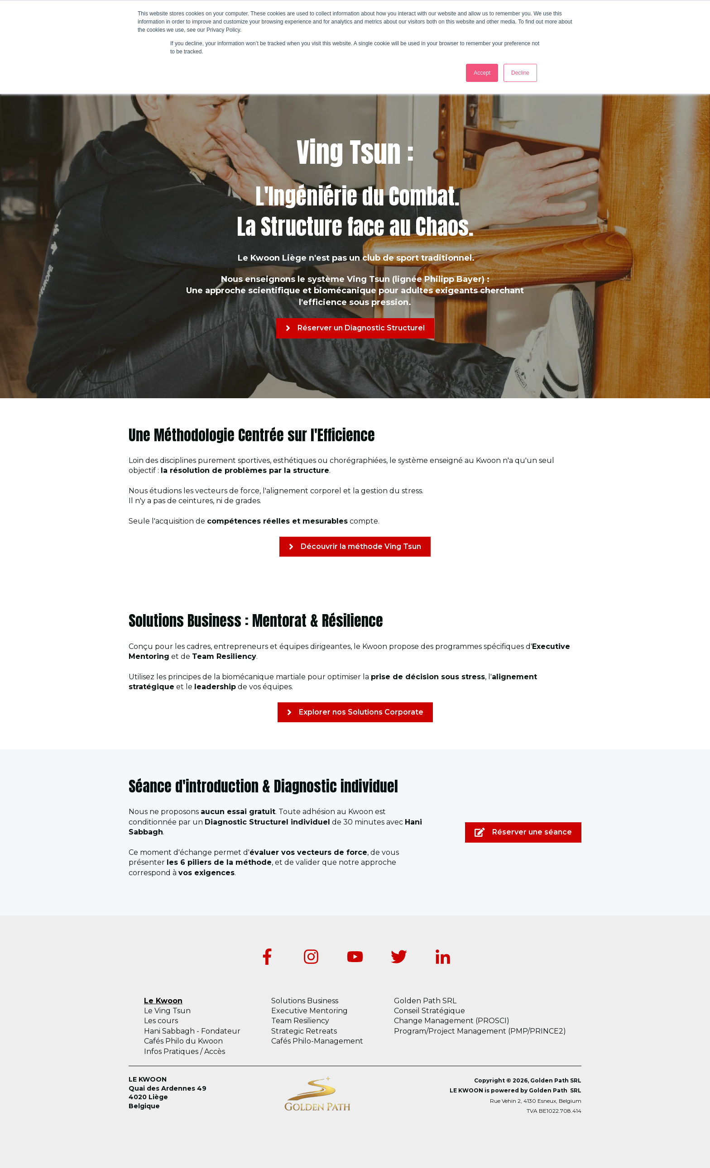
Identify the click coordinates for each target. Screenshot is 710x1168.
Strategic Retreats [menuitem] (304, 1031)
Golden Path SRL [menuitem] (425, 1000)
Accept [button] (482, 73)
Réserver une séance (523, 832)
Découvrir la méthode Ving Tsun (355, 546)
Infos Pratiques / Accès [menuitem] (184, 1051)
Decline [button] (520, 73)
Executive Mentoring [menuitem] (309, 1010)
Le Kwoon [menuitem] (163, 1000)
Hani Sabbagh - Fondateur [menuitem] (192, 1031)
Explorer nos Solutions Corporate (355, 712)
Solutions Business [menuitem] (304, 1000)
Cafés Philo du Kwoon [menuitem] (183, 1041)
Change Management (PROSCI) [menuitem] (451, 1020)
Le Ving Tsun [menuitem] (167, 1010)
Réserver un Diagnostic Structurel (355, 328)
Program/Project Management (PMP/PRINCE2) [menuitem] (480, 1031)
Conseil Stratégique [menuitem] (429, 1010)
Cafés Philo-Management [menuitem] (317, 1041)
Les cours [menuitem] (161, 1020)
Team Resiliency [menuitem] (300, 1020)
